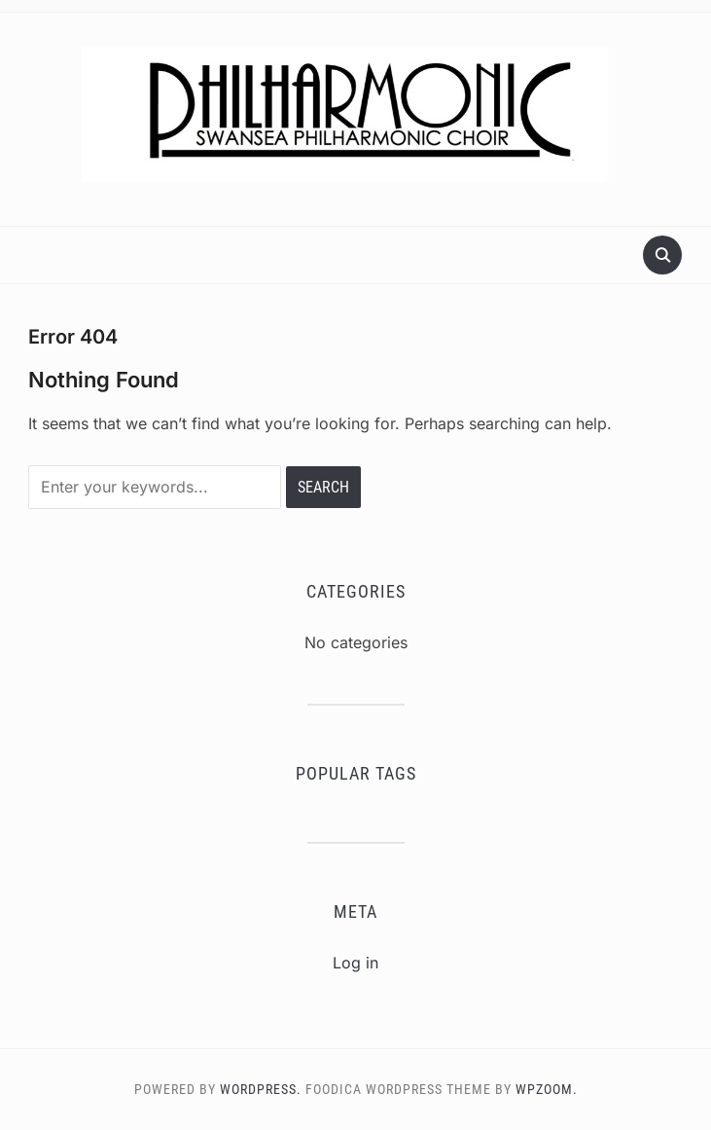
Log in (355, 962)
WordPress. (261, 1089)
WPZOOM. (546, 1089)
